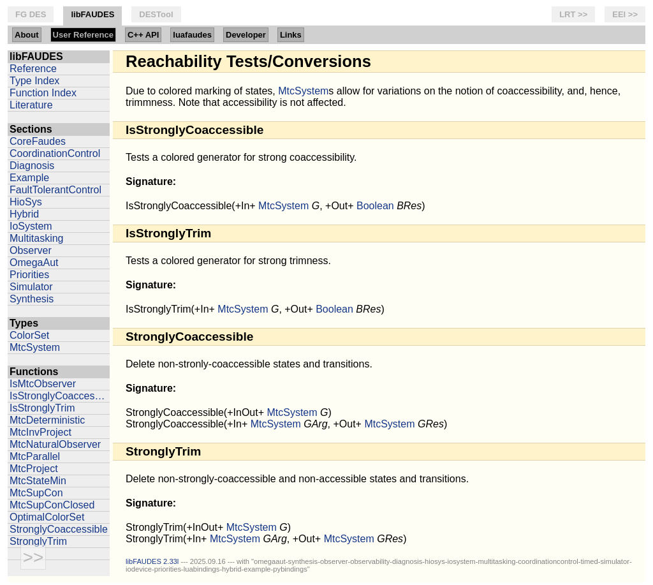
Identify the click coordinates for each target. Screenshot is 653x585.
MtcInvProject (40, 432)
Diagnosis (32, 165)
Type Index (34, 80)
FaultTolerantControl (55, 189)
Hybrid (24, 214)
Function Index (43, 92)
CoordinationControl (55, 153)
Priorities (29, 274)
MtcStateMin (38, 480)
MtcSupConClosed (52, 505)
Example (29, 177)
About (27, 35)
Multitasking (36, 238)
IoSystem (31, 226)
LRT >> (573, 14)
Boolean (375, 205)
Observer (31, 250)
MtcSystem (35, 347)
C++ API (143, 35)
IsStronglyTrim (42, 408)
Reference (33, 68)
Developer (246, 35)
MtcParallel (35, 456)
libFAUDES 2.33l (152, 561)
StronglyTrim (38, 541)
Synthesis (32, 298)
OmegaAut (34, 262)
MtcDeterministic (47, 420)
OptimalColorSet (47, 517)
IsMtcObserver (43, 383)
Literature (31, 105)
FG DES (30, 14)
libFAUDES (92, 14)
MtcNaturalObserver (55, 444)
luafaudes (192, 35)
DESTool (156, 14)
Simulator (31, 286)
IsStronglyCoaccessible (60, 395)
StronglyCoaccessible (59, 529)
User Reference (83, 35)
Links (291, 35)
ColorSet (29, 335)
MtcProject (34, 468)
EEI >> (625, 14)
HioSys (26, 201)
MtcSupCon (36, 492)
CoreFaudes (38, 141)
